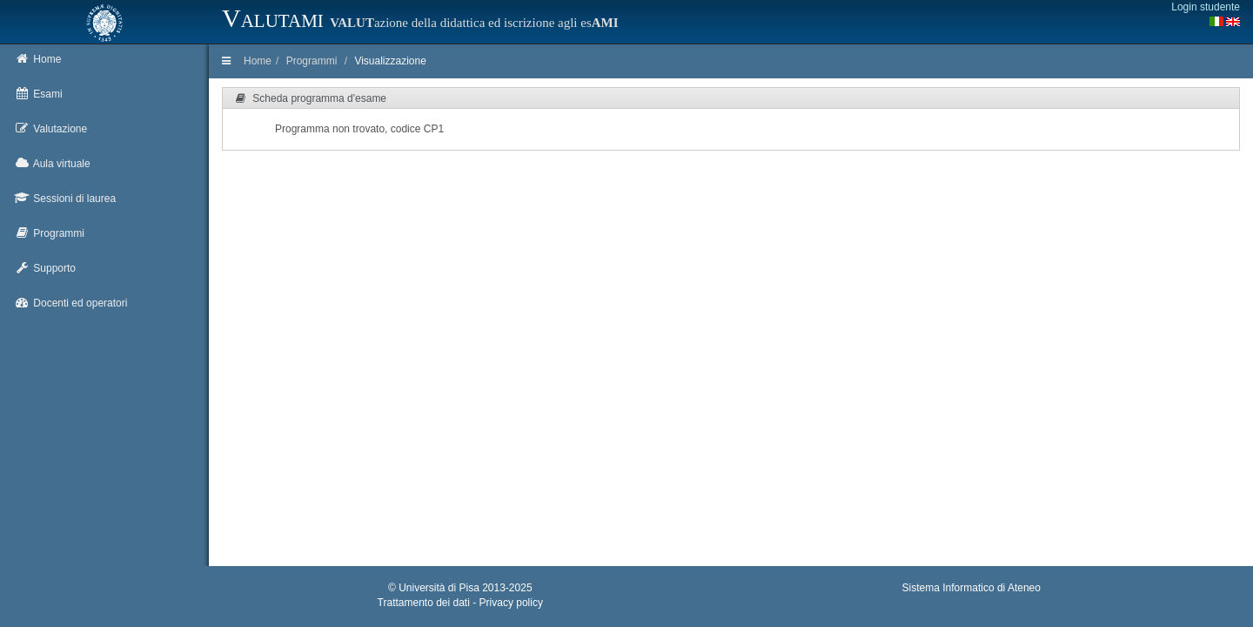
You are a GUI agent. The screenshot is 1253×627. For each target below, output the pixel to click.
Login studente (1205, 7)
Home (257, 61)
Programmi (312, 61)
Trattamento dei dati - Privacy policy (460, 603)
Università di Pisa (439, 588)
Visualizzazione (390, 61)
